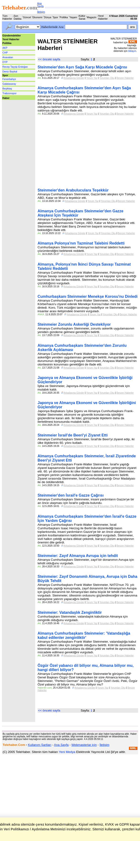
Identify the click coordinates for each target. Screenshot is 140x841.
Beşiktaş (7, 88)
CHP (5, 52)
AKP (4, 47)
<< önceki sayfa (49, 59)
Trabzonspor (9, 93)
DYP (5, 62)
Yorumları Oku (107, 78)
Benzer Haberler (125, 78)
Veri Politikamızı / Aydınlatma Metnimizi (34, 829)
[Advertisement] (16, 110)
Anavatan (7, 57)
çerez (40, 824)
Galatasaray (9, 83)
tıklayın (132, 50)
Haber (6, 98)
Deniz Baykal (9, 71)
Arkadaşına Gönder (74, 78)
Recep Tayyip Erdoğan (15, 66)
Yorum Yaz (91, 78)
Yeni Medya (67, 752)
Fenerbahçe (9, 79)
